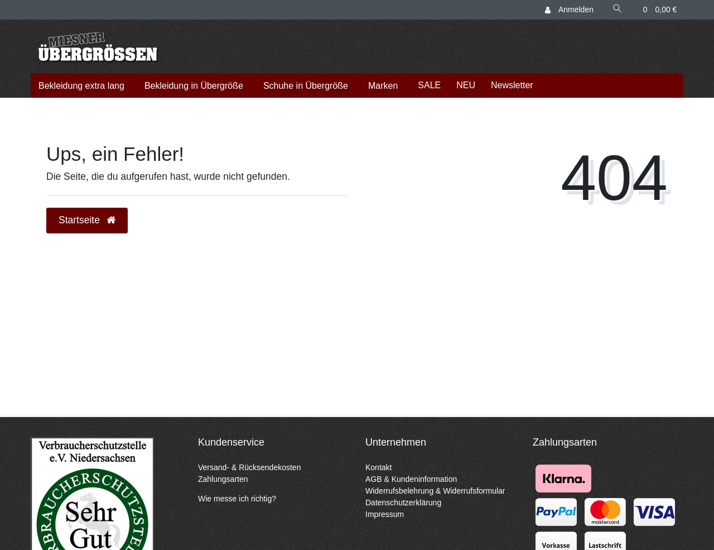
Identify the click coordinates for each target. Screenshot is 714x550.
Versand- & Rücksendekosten (249, 467)
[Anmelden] (570, 10)
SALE (429, 85)
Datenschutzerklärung (403, 502)
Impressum (384, 514)
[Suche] (618, 10)
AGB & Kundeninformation (411, 479)
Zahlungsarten (223, 479)
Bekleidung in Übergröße (193, 85)
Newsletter (512, 85)
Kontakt (378, 467)
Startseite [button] (87, 220)
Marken (383, 85)
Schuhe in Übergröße (305, 85)
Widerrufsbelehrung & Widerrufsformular (435, 490)
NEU (465, 85)
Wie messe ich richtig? (237, 498)
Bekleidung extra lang (81, 85)
